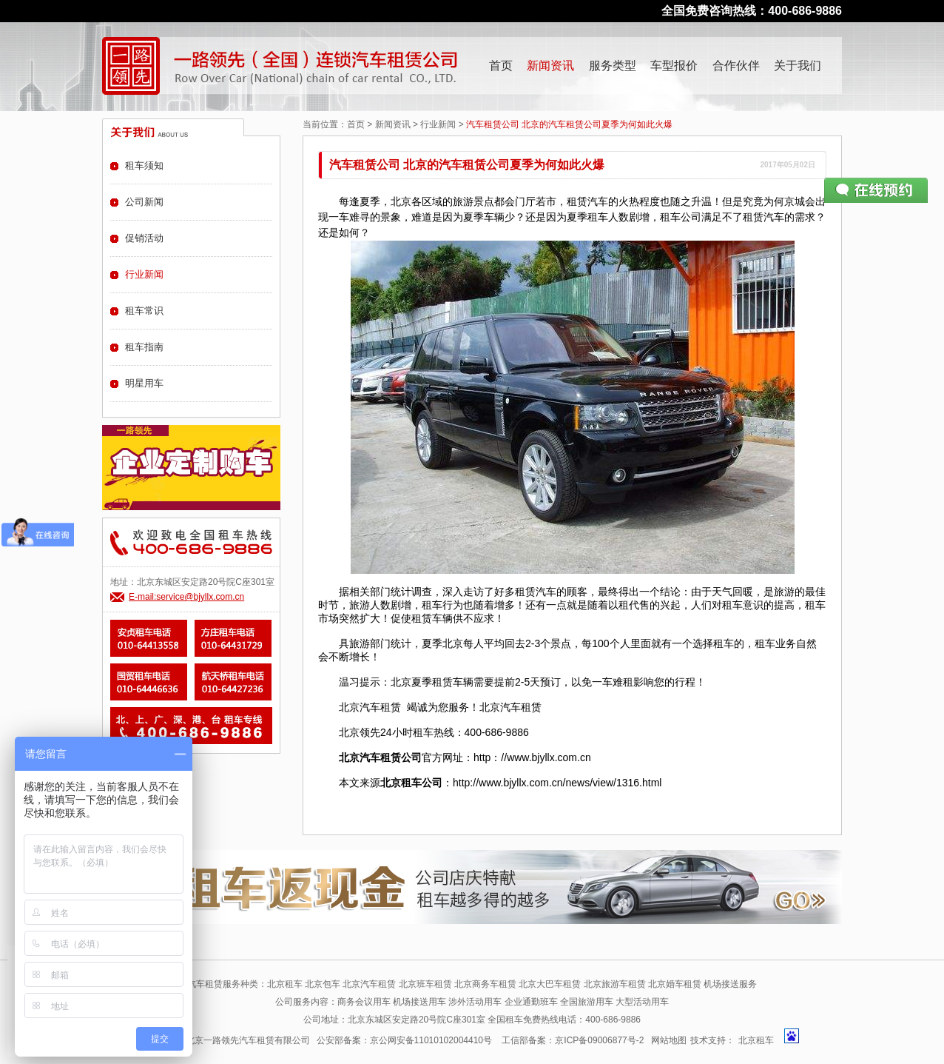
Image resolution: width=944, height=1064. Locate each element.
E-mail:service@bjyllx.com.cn (186, 597)
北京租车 (756, 1040)
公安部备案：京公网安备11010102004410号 (404, 1040)
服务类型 (612, 65)
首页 (501, 65)
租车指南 (144, 346)
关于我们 (797, 65)
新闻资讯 (550, 65)
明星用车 (144, 383)
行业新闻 (438, 124)
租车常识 (144, 310)
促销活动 (144, 238)
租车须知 (144, 165)
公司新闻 (144, 201)
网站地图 (669, 1040)
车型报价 (674, 65)
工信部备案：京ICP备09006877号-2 (573, 1040)
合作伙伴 (736, 65)
